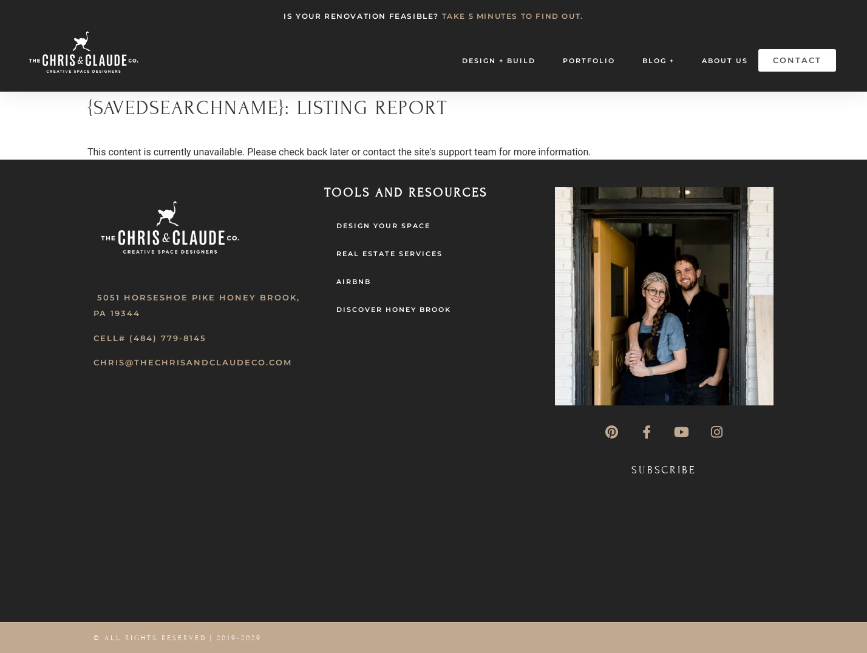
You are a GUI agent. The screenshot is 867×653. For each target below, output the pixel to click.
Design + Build (499, 60)
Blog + (658, 60)
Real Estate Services (389, 253)
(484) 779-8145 (167, 338)
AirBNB (353, 281)
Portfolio (589, 60)
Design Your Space (383, 226)
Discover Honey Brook (393, 309)
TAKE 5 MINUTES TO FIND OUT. (512, 16)
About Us (725, 60)
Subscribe (663, 470)
